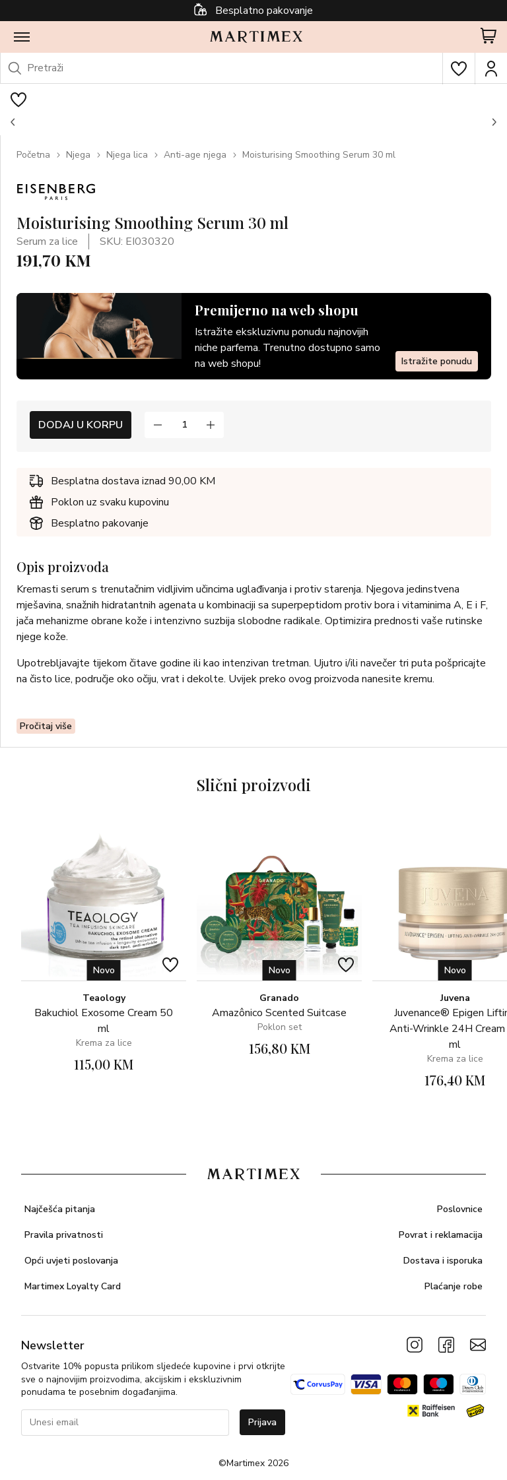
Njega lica (127, 154)
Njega (78, 154)
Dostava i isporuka (443, 1260)
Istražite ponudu (436, 361)
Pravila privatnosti (63, 1235)
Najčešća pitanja (59, 1209)
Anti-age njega (195, 154)
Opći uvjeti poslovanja (71, 1260)
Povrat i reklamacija (441, 1235)
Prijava (262, 1422)
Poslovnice (460, 1209)
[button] (13, 122)
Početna (33, 154)
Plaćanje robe (453, 1286)
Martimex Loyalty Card (72, 1286)
